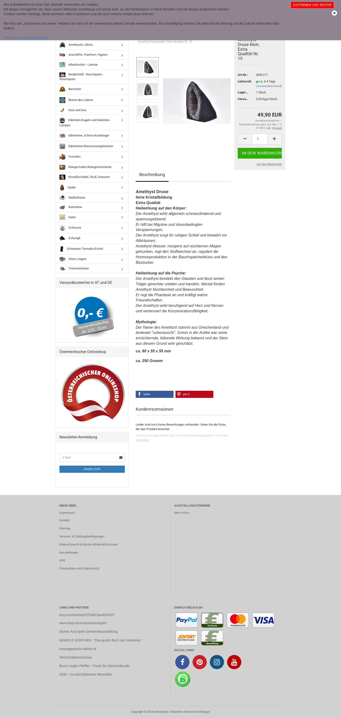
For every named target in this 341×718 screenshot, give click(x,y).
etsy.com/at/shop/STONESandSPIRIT (87, 615)
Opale (67, 188)
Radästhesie (72, 197)
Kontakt (64, 520)
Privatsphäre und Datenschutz (26, 38)
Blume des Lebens (76, 100)
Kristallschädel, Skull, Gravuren (84, 177)
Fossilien (70, 157)
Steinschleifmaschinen (75, 657)
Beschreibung (152, 174)
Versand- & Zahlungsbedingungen (81, 536)
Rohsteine (70, 207)
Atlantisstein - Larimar (78, 64)
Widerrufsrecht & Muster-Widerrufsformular (88, 544)
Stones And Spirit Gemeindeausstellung (88, 631)
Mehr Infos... (182, 512)
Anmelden (142, 440)
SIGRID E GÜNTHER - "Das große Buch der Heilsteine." (100, 640)
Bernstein (70, 89)
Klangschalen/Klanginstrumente (85, 167)
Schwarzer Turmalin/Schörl (81, 249)
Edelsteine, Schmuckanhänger (84, 136)
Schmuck (70, 228)
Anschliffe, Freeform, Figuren (83, 55)
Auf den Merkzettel (269, 164)
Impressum (67, 512)
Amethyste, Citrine (76, 44)
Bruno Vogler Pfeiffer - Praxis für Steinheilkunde (94, 666)
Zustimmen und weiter (312, 5)
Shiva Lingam (72, 259)
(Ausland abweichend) (269, 86)
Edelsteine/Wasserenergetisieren (86, 146)
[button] (155, 394)
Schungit (69, 238)
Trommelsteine (74, 269)
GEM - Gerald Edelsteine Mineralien (85, 674)
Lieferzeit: (243, 81)
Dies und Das (72, 110)
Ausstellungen (68, 552)
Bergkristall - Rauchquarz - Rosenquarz (81, 77)
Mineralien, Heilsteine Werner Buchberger (182, 711)
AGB (62, 560)
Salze (67, 217)
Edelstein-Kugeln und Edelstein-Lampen (84, 122)
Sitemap (64, 528)
